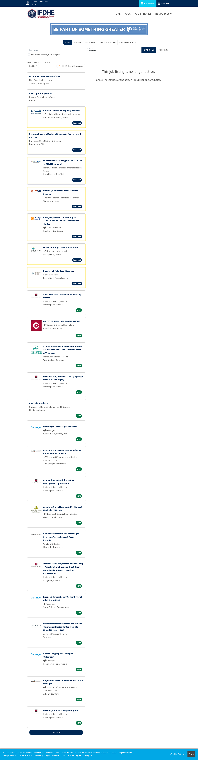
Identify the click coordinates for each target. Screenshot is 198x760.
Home (117, 13)
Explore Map (90, 42)
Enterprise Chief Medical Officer (44, 76)
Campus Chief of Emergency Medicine (61, 110)
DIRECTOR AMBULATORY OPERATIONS (61, 321)
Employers (164, 3)
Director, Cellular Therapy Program (60, 710)
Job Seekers (148, 3)
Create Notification (74, 66)
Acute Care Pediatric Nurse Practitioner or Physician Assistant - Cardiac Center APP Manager (62, 349)
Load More (56, 732)
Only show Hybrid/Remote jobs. (45, 54)
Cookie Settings (177, 754)
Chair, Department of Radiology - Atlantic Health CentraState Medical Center (61, 220)
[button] (163, 50)
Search (67, 42)
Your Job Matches (108, 42)
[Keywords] (56, 50)
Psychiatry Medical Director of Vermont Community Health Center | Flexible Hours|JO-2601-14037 (62, 626)
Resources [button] (162, 13)
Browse (77, 42)
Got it (191, 754)
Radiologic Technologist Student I (60, 426)
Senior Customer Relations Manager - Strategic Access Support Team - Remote (61, 536)
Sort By (32, 66)
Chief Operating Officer (40, 93)
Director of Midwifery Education (58, 270)
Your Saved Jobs (126, 42)
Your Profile (143, 13)
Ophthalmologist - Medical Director (60, 247)
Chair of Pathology (38, 403)
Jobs (127, 13)
